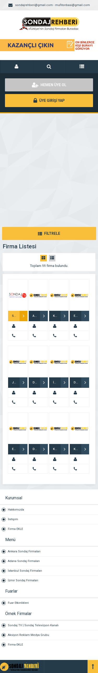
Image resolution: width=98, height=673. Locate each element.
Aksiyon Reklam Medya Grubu (28, 635)
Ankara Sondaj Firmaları (24, 551)
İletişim (13, 519)
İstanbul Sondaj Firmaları (25, 570)
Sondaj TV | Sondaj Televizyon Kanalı (33, 625)
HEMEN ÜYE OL (49, 84)
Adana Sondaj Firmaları (24, 561)
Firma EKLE (15, 529)
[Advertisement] (49, 165)
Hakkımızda (16, 509)
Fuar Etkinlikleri (18, 603)
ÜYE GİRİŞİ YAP (49, 100)
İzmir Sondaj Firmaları (23, 580)
